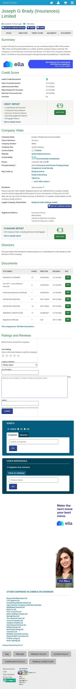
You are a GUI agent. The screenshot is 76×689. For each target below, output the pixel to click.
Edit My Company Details (15, 28)
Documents (66, 33)
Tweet (32, 28)
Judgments (51, 33)
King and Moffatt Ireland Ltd (17, 598)
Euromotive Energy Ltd (15, 629)
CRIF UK (22, 682)
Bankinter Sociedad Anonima (17, 634)
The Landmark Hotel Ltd (15, 618)
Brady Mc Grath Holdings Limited (44, 202)
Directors (23, 33)
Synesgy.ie (22, 680)
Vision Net (22, 670)
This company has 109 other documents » (18, 326)
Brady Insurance (38, 171)
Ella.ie (21, 684)
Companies (12, 435)
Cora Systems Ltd (13, 600)
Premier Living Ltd (13, 638)
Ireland (13, 429)
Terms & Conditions (42, 661)
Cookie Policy (60, 654)
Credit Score (37, 33)
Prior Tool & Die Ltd (14, 612)
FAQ (7, 654)
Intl (28, 429)
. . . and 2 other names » (41, 181)
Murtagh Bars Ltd (13, 616)
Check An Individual (16, 473)
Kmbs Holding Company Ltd (17, 614)
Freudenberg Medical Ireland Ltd (19, 603)
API (20, 676)
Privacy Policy (38, 654)
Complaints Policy (15, 661)
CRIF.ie (21, 678)
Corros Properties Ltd (15, 620)
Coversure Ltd (12, 632)
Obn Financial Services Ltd (16, 625)
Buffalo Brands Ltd (13, 627)
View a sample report (12, 122)
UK (21, 429)
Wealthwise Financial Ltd (16, 607)
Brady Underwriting (39, 175)
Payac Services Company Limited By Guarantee (24, 605)
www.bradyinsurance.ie (41, 154)
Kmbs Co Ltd (11, 609)
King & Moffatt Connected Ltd (17, 636)
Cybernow (36, 178)
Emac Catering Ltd (13, 640)
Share (42, 28)
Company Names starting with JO (12, 645)
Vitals (8, 33)
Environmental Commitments (45, 158)
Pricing (20, 654)
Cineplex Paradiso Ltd (15, 623)
